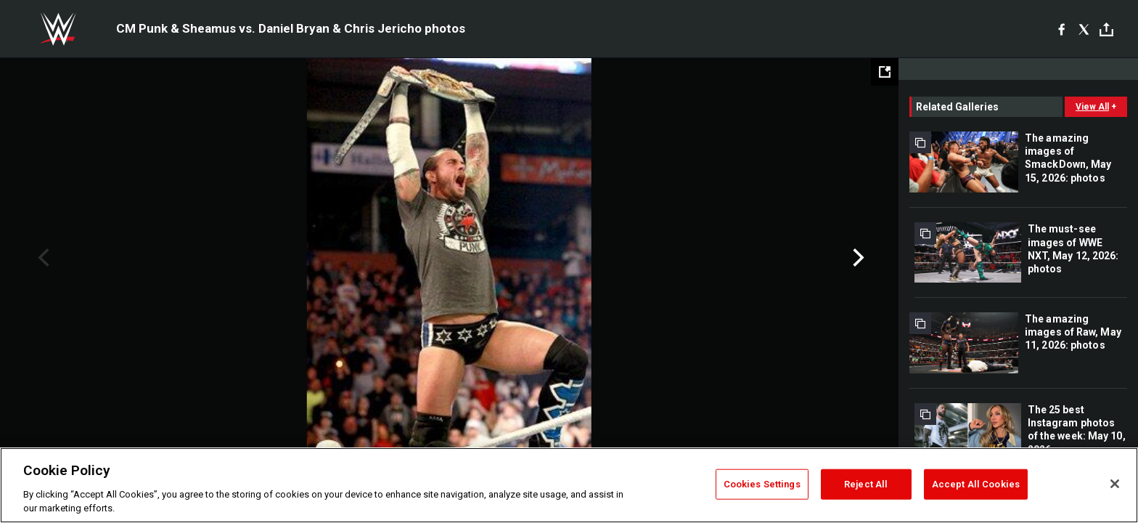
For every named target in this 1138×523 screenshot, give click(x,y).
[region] (569, 485)
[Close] (1115, 484)
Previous (41, 258)
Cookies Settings (762, 484)
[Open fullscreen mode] (884, 72)
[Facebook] (1061, 29)
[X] (1084, 29)
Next (856, 258)
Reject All (866, 484)
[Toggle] (1106, 29)
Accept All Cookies (976, 484)
